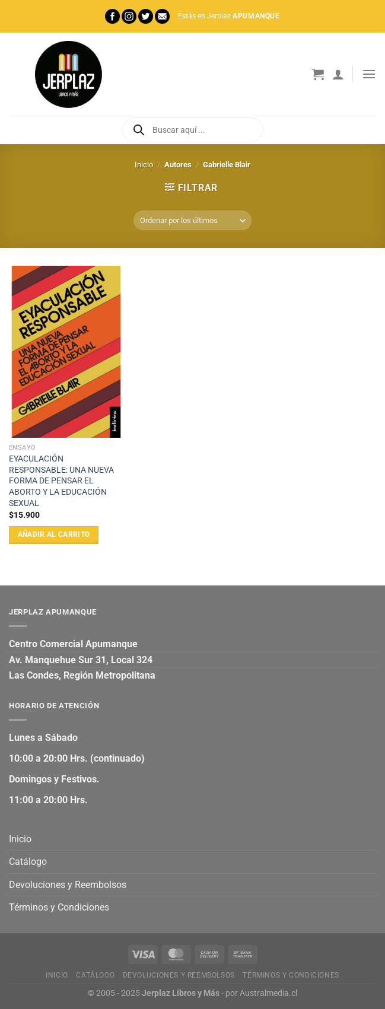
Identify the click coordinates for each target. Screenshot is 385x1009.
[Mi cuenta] (338, 74)
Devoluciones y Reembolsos (67, 884)
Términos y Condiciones (59, 907)
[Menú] (369, 73)
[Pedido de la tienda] (192, 220)
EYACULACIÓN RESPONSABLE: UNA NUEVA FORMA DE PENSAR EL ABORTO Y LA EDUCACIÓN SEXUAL (61, 481)
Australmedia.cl (268, 993)
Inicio (144, 164)
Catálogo (28, 861)
